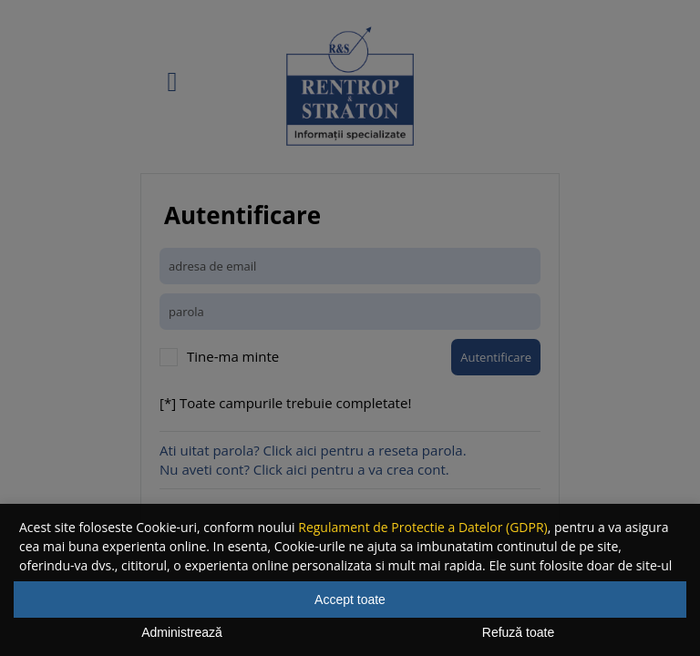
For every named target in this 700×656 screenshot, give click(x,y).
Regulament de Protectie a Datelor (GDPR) (422, 527)
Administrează (181, 632)
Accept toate (350, 599)
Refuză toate (518, 632)
